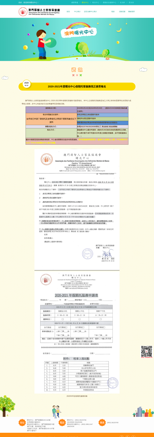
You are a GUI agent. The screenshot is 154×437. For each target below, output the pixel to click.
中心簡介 (77, 11)
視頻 (113, 11)
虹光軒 (122, 2)
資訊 (103, 11)
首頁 (68, 11)
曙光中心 (85, 2)
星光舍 (131, 2)
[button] (77, 58)
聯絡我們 (131, 11)
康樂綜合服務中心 (109, 2)
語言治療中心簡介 (90, 11)
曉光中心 (95, 2)
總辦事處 (74, 2)
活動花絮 (122, 11)
